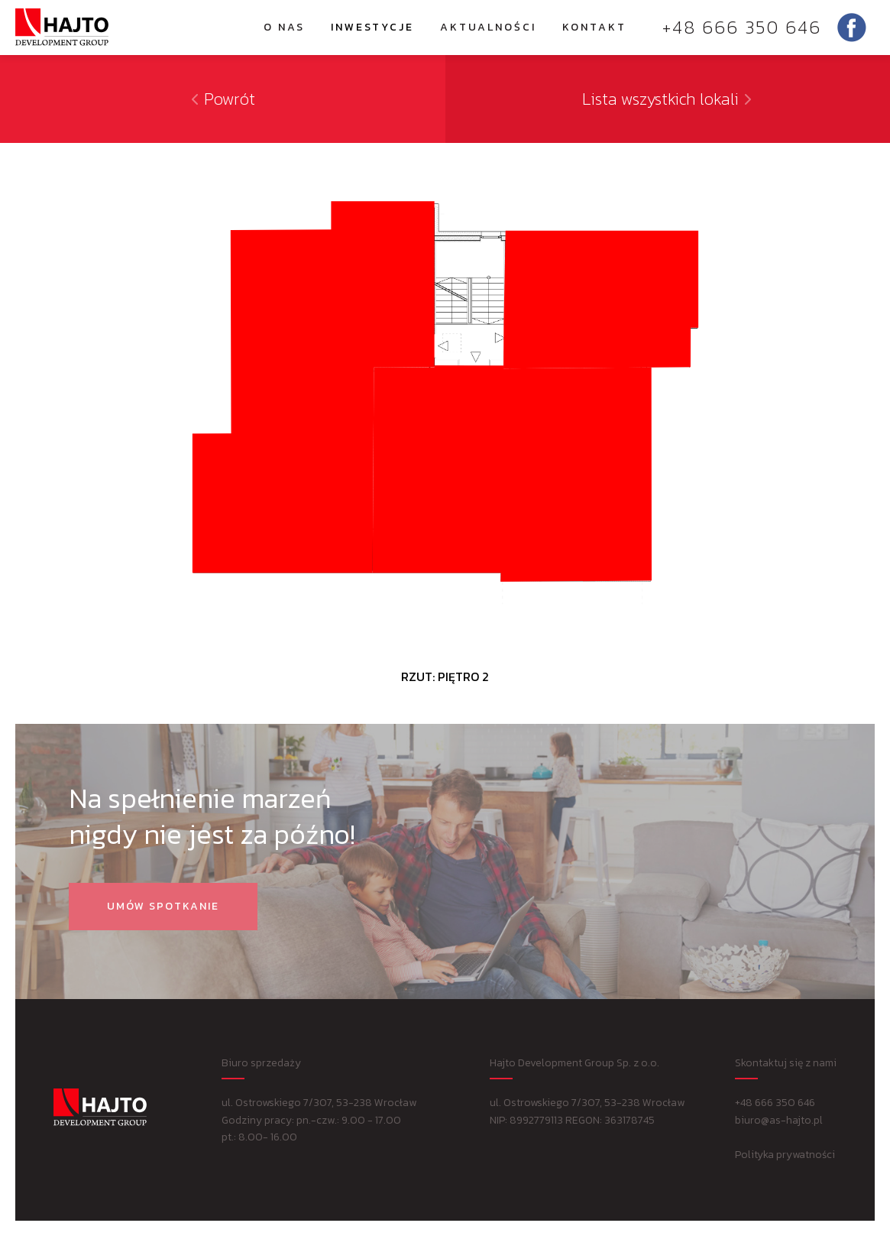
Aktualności (488, 27)
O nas (284, 27)
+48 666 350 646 (741, 27)
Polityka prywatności (785, 1155)
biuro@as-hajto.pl (779, 1120)
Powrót (222, 99)
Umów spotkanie (163, 906)
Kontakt (594, 27)
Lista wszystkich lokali (667, 99)
